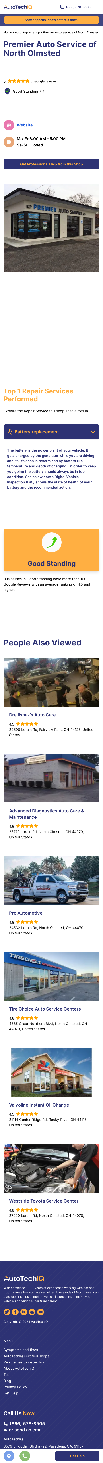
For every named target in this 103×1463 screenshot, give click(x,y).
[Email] (32, 1312)
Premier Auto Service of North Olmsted (71, 32)
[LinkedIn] (23, 1312)
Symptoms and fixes (21, 1350)
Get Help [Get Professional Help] (77, 1456)
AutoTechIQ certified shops (26, 1356)
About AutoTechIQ (19, 1368)
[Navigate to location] (9, 1456)
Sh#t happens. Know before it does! (51, 20)
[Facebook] (15, 1312)
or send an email (24, 1429)
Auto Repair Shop (27, 32)
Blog (7, 1381)
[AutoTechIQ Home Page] (18, 7)
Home (8, 32)
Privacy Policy (15, 1387)
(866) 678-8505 (75, 7)
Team (8, 1374)
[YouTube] (40, 1312)
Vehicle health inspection (24, 1362)
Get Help (11, 1393)
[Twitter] (7, 1312)
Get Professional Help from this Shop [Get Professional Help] (51, 164)
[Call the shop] (24, 1456)
